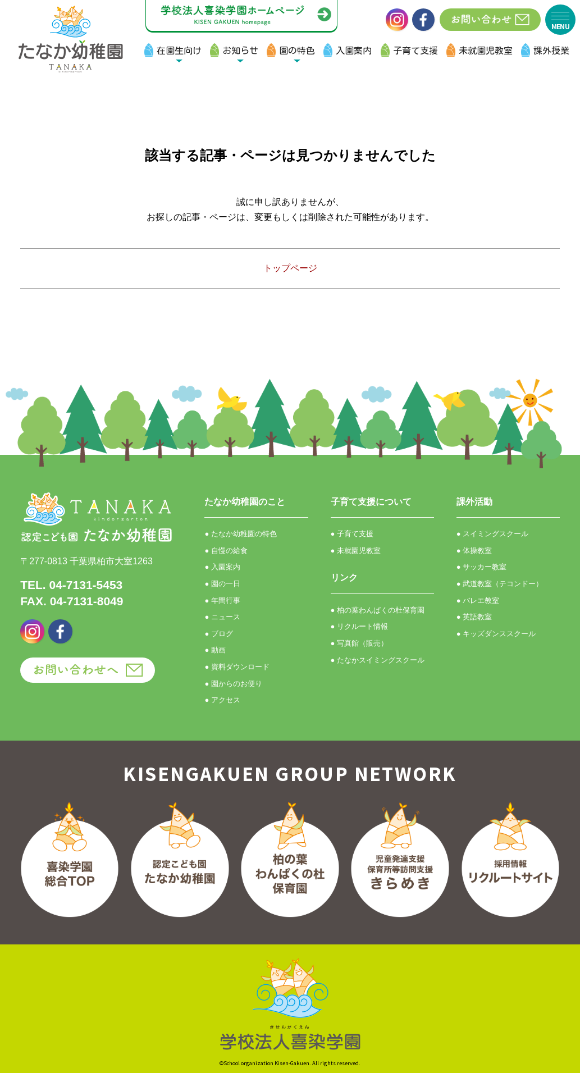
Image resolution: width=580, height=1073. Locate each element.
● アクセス (222, 700)
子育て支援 (415, 50)
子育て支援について (371, 501)
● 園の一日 (222, 583)
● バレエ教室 (477, 600)
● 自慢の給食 (225, 550)
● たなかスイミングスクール (377, 660)
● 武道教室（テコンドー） (499, 583)
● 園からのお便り (233, 683)
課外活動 (474, 501)
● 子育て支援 (352, 533)
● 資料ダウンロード (236, 667)
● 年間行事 (222, 600)
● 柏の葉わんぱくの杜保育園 (377, 610)
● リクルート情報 (359, 626)
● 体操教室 (474, 550)
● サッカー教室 (481, 567)
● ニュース (222, 617)
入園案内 (354, 50)
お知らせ (240, 50)
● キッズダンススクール (496, 633)
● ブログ (218, 633)
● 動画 (214, 650)
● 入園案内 (222, 567)
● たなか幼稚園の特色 (240, 533)
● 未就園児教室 (356, 550)
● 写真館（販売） (359, 643)
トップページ (290, 268)
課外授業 (551, 50)
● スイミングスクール (492, 533)
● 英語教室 (474, 617)
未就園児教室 (486, 50)
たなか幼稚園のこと (244, 501)
